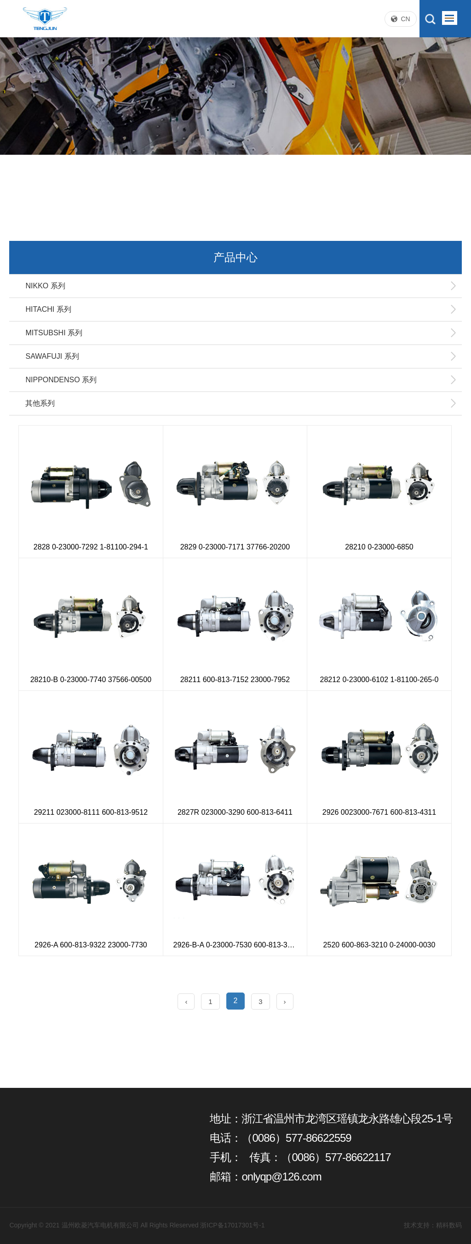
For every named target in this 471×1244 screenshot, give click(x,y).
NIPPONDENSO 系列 (241, 380)
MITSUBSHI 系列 (241, 333)
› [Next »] (285, 1001)
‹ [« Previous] (186, 1001)
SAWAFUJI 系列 (241, 356)
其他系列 (241, 403)
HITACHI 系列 (241, 309)
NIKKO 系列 (241, 286)
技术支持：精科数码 (433, 1225)
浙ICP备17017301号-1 (232, 1225)
